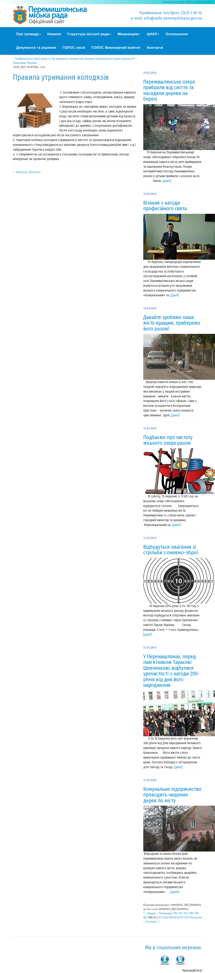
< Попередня (164, 913)
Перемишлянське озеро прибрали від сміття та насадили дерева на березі (169, 90)
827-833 (184, 917)
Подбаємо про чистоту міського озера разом (168, 440)
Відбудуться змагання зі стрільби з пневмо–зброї (170, 550)
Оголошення (177, 34)
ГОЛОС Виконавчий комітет (116, 48)
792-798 (188, 913)
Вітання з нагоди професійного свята (165, 206)
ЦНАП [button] (153, 34)
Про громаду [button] (28, 34)
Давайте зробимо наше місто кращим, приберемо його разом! (171, 323)
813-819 (163, 917)
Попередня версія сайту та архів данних (187, 2)
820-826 (174, 917)
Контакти (155, 48)
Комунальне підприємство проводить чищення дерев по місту (172, 795)
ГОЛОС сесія (73, 48)
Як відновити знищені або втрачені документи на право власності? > (94, 58)
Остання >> (153, 921)
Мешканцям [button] (129, 34)
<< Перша (149, 913)
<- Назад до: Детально (27, 172)
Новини (54, 34)
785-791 (178, 913)
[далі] (167, 181)
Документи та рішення (36, 48)
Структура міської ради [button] (89, 34)
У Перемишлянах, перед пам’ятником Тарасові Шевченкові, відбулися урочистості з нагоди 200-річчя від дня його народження (171, 671)
